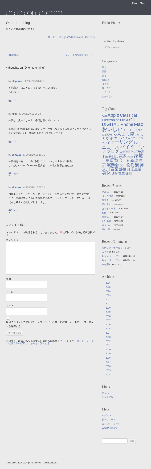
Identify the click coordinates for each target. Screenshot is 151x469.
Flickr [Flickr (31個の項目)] (124, 120)
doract (114, 264)
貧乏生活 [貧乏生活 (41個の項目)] (134, 169)
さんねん (106, 225)
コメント (12, 240)
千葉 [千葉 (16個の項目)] (105, 156)
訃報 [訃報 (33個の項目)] (122, 169)
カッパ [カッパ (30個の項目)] (119, 138)
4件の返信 (90, 37)
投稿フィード (109, 419)
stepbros (17, 81)
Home (134, 3)
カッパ (105, 393)
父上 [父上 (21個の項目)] (123, 165)
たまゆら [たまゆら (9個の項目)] (107, 134)
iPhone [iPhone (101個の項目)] (126, 124)
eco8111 (16, 154)
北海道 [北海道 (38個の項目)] (139, 151)
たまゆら (34, 12)
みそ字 (105, 252)
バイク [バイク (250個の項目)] (127, 147)
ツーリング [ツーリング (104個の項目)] (121, 141)
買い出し (106, 204)
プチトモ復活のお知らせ (80, 54)
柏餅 (104, 212)
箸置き (105, 200)
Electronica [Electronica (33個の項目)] (110, 120)
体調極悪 (12, 54)
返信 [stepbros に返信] (13, 100)
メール (9, 291)
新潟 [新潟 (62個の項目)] (134, 160)
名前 (8, 278)
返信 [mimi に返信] (13, 141)
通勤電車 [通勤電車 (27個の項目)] (118, 173)
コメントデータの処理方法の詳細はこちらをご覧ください (50, 342)
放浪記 (105, 79)
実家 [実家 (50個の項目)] (123, 156)
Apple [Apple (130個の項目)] (113, 115)
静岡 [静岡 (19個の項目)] (128, 173)
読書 (104, 75)
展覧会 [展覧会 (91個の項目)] (116, 160)
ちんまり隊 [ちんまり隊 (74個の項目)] (123, 133)
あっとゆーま (109, 208)
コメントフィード (111, 423)
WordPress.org (109, 428)
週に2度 (106, 229)
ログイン (106, 415)
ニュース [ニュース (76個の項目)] (110, 147)
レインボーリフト (111, 256)
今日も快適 (107, 196)
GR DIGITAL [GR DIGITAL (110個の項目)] (119, 122)
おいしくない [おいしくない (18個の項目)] (132, 130)
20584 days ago (112, 47)
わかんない (107, 96)
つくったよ (107, 92)
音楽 (104, 71)
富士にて (106, 216)
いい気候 (106, 221)
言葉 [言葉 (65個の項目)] (115, 169)
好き (104, 67)
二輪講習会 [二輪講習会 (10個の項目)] (126, 151)
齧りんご (52, 37)
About (142, 3)
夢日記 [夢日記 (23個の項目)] (113, 156)
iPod (61, 37)
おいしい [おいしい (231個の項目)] (112, 129)
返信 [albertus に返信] (13, 211)
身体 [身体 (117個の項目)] (106, 173)
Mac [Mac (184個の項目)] (138, 124)
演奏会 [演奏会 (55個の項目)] (113, 165)
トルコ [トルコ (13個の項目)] (137, 142)
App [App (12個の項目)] (104, 115)
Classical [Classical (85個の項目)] (128, 115)
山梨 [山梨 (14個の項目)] (126, 161)
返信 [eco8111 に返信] (13, 174)
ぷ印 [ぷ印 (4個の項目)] (137, 134)
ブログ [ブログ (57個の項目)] (113, 151)
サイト (9, 305)
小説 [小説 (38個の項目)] (105, 161)
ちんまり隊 (107, 397)
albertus (16, 187)
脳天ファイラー (110, 247)
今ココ (105, 84)
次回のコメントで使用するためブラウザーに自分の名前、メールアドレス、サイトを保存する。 (50, 324)
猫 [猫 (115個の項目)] (136, 164)
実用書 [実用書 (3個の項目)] (130, 157)
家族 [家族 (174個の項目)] (139, 155)
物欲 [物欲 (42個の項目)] (130, 165)
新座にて (106, 191)
